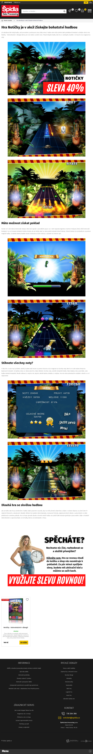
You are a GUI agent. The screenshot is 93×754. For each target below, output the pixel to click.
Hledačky (69, 678)
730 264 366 (71, 713)
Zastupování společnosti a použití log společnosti (24, 685)
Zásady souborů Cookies (24, 678)
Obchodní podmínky (24, 675)
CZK (86, 2)
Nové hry (69, 695)
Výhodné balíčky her (69, 698)
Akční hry (69, 688)
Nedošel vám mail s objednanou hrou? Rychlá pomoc (24, 688)
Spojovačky (69, 685)
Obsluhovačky (69, 681)
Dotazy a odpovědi (24, 727)
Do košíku (23, 642)
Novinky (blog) (69, 675)
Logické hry (69, 692)
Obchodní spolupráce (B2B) (24, 681)
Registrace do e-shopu (24, 713)
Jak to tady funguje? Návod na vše (24, 710)
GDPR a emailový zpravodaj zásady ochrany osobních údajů (24, 668)
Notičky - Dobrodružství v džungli (16, 627)
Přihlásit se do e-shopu (24, 717)
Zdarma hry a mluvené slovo (69, 671)
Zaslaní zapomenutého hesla (24, 720)
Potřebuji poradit (24, 724)
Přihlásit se (17, 2)
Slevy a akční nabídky (69, 668)
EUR (90, 2)
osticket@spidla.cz (71, 718)
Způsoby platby (24, 671)
